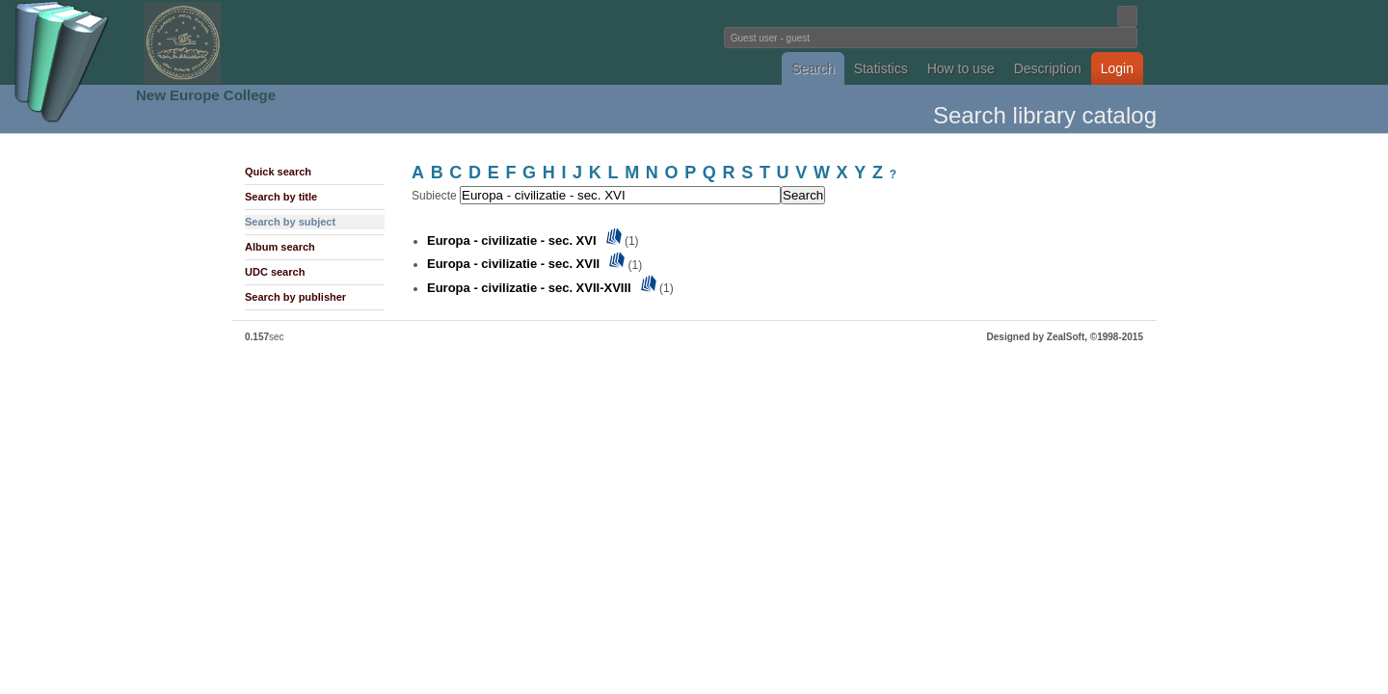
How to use (961, 68)
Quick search (278, 171)
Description (1047, 68)
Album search (280, 247)
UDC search (275, 272)
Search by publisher (295, 297)
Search (812, 68)
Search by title (281, 196)
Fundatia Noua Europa (376, 42)
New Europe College (206, 95)
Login (1117, 68)
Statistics (881, 68)
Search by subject (290, 221)
